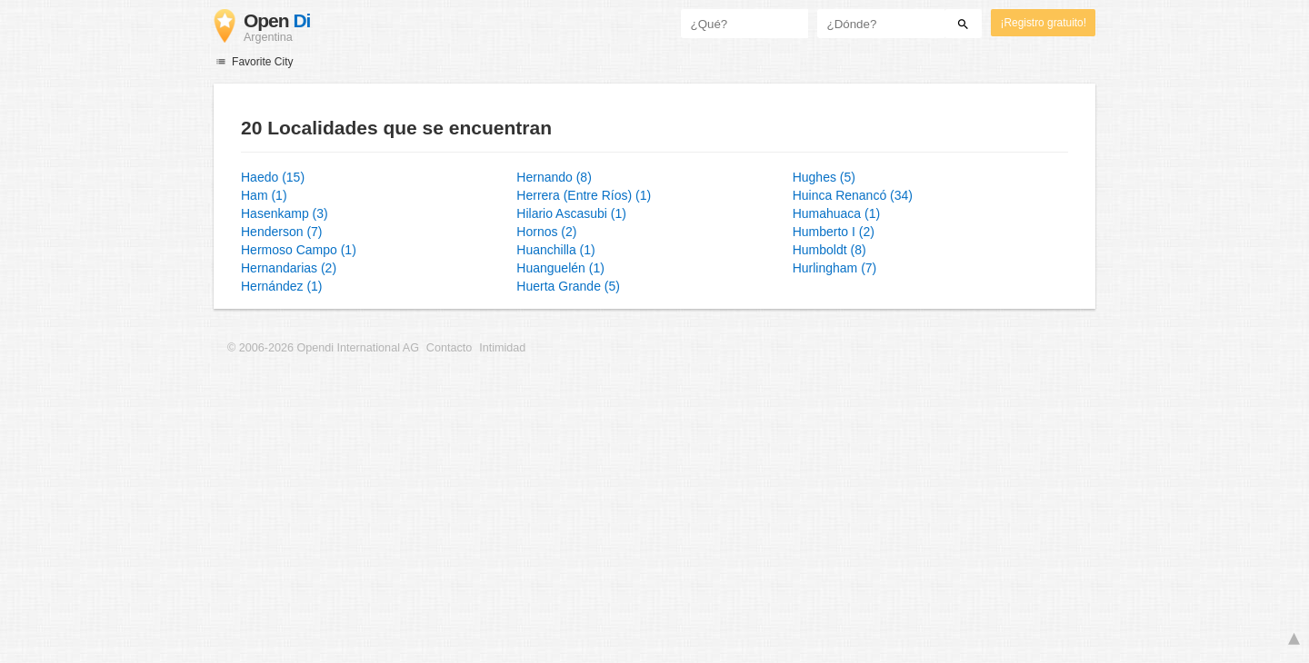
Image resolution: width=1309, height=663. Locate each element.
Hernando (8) (554, 177)
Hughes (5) (824, 177)
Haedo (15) (273, 177)
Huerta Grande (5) (568, 286)
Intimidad (502, 347)
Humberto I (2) (833, 231)
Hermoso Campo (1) (298, 249)
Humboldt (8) (829, 249)
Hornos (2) (546, 231)
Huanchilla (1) (555, 249)
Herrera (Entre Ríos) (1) (583, 195)
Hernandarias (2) (288, 268)
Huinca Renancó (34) (853, 195)
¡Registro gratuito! (1043, 22)
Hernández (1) (282, 286)
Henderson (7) (282, 231)
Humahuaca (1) (837, 213)
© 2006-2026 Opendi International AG (323, 347)
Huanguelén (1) (560, 268)
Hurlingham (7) (835, 268)
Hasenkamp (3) (284, 213)
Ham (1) (264, 195)
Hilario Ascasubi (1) (571, 213)
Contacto (449, 347)
